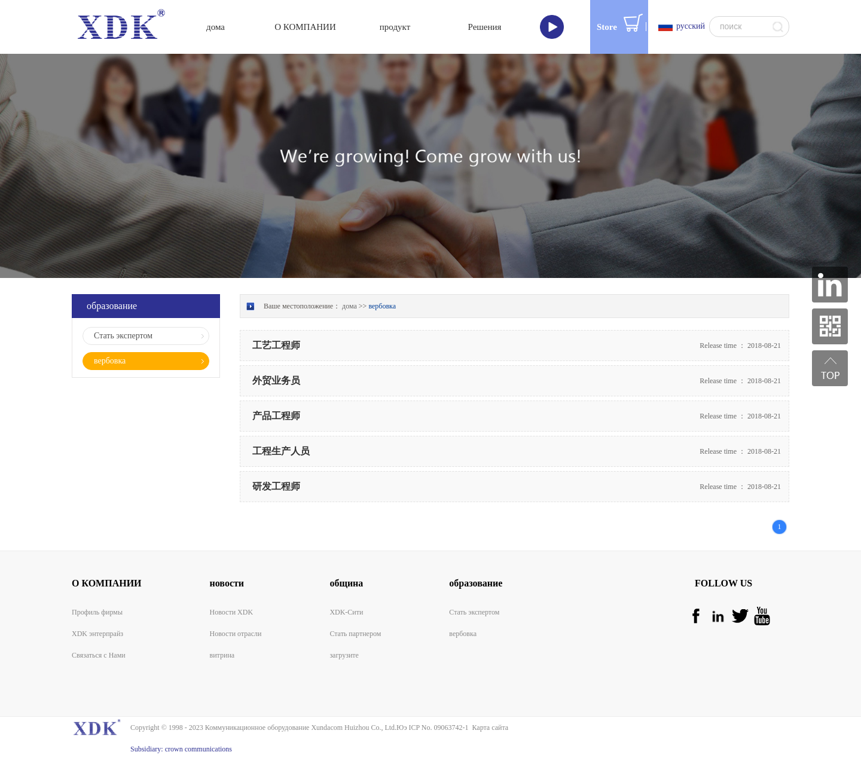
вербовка (382, 306)
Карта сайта (488, 727)
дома (215, 27)
